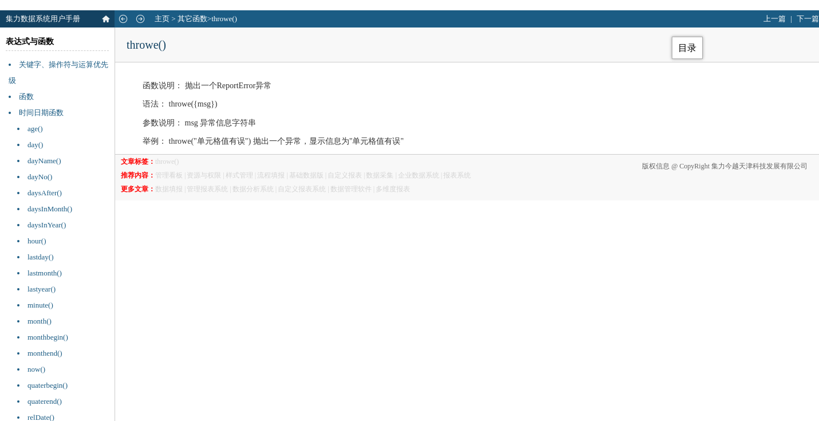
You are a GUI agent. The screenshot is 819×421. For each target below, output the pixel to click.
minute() (40, 305)
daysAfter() (44, 192)
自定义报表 (345, 175)
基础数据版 (306, 175)
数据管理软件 (351, 189)
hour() (36, 241)
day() (35, 144)
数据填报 (169, 189)
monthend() (44, 353)
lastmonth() (44, 273)
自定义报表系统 (302, 189)
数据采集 (379, 175)
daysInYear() (46, 225)
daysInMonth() (49, 208)
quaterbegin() (47, 385)
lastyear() (41, 289)
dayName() (44, 160)
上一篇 (774, 18)
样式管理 (239, 175)
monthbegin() (47, 337)
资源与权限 (204, 175)
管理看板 (169, 175)
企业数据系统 (418, 175)
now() (36, 369)
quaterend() (44, 401)
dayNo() (39, 176)
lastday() (40, 257)
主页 (162, 18)
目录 (687, 48)
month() (39, 321)
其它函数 (192, 18)
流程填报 (271, 175)
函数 (26, 96)
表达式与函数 (30, 41)
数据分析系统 (253, 189)
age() (35, 128)
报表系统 (457, 175)
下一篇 (808, 18)
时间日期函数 (41, 112)
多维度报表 (393, 189)
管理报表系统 (207, 189)
